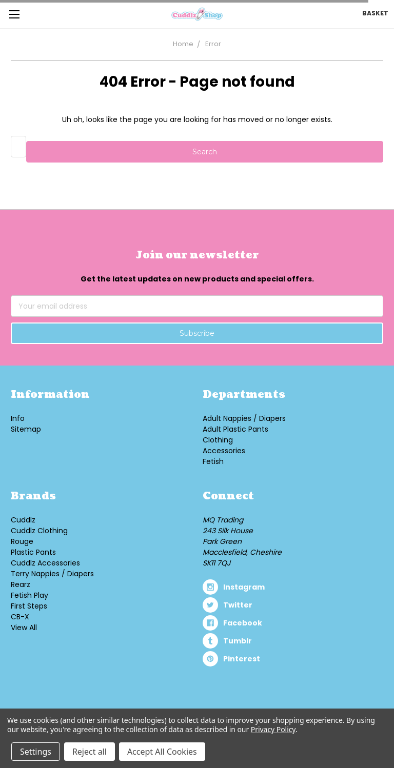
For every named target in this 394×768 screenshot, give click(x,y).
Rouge (22, 541)
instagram (244, 587)
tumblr (237, 641)
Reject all (89, 751)
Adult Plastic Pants (235, 429)
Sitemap (26, 429)
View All (24, 627)
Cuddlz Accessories (45, 563)
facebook (242, 623)
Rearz (20, 584)
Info (18, 418)
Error (213, 44)
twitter (237, 605)
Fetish (213, 461)
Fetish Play (29, 595)
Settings (35, 751)
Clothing (218, 440)
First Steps (29, 606)
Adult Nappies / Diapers (244, 418)
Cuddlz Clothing (39, 531)
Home (183, 44)
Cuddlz (23, 520)
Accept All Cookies (162, 751)
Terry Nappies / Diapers (52, 574)
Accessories (224, 451)
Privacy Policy (273, 729)
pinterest (241, 659)
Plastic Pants (33, 552)
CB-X (20, 617)
